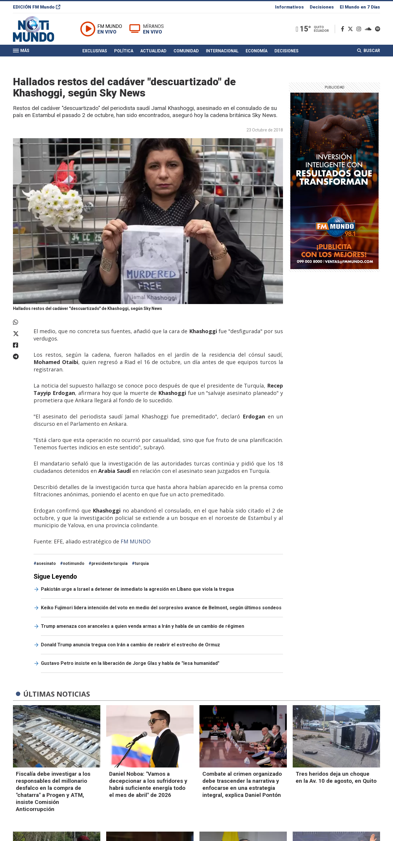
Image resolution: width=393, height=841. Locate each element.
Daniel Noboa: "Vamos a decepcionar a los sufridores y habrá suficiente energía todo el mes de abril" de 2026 (148, 784)
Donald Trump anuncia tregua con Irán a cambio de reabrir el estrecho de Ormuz (130, 645)
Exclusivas (94, 51)
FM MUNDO (136, 541)
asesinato (46, 563)
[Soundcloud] (369, 29)
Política (123, 51)
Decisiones (322, 7)
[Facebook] (344, 29)
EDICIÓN (36, 7)
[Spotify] (377, 29)
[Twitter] (351, 29)
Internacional (222, 51)
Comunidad (186, 51)
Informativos (289, 7)
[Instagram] (360, 29)
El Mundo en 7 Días (360, 7)
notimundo (73, 563)
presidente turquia (109, 563)
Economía (256, 51)
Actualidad (153, 51)
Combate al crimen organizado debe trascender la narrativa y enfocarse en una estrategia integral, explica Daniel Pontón (242, 784)
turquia (142, 563)
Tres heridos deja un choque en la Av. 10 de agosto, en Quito (336, 777)
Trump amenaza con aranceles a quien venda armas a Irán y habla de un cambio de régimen (142, 626)
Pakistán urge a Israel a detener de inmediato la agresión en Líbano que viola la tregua (137, 589)
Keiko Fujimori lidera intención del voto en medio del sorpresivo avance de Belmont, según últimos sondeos (161, 607)
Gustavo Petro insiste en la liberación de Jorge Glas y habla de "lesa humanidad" (130, 663)
